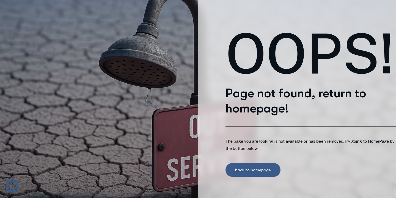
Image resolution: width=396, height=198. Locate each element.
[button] (12, 186)
